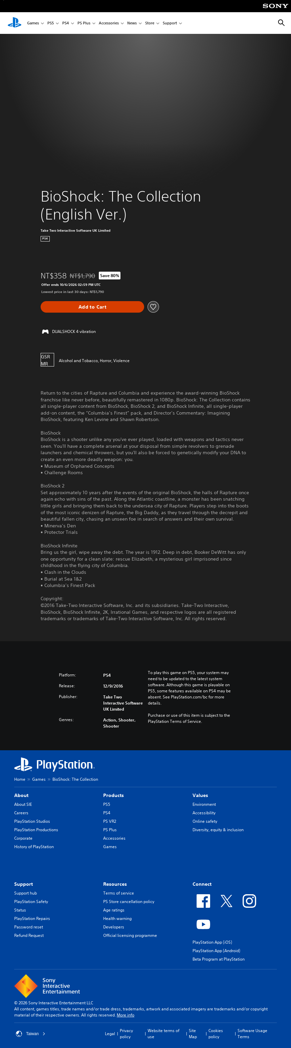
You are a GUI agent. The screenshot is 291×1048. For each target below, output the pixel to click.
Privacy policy (126, 1034)
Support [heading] (23, 884)
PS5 (50, 23)
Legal (110, 1033)
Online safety (205, 821)
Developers (113, 927)
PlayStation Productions (36, 830)
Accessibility (204, 813)
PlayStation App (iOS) (212, 942)
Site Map (193, 1034)
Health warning (117, 918)
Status (20, 910)
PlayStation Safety (31, 901)
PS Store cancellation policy (128, 901)
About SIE (23, 804)
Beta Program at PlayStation (219, 959)
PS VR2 (109, 821)
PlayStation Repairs (32, 918)
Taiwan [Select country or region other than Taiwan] (30, 1034)
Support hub (25, 893)
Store (149, 23)
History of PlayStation (34, 847)
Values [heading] (200, 795)
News (132, 23)
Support (170, 23)
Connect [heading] (202, 884)
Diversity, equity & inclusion (218, 830)
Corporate (23, 838)
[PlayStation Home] (14, 23)
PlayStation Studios (32, 821)
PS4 (65, 23)
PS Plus (83, 23)
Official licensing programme (130, 935)
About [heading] (21, 795)
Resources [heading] (115, 884)
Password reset (28, 927)
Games (33, 23)
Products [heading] (113, 795)
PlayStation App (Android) (216, 950)
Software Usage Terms (252, 1034)
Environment (204, 804)
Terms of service (118, 893)
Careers (21, 813)
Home (19, 779)
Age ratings (114, 910)
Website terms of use (163, 1034)
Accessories (109, 23)
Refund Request (29, 935)
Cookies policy (215, 1034)
